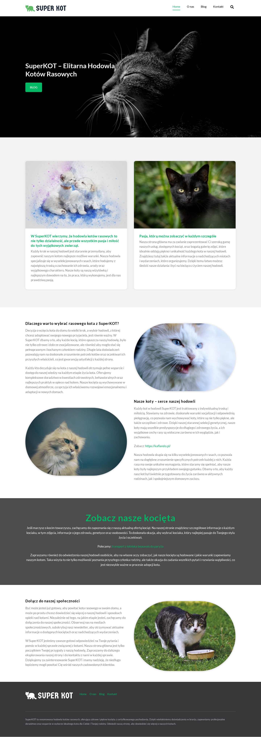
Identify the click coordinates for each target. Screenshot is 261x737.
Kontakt (218, 6)
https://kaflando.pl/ (158, 446)
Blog (203, 6)
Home (176, 6)
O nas (190, 6)
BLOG (34, 87)
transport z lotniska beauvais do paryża (137, 546)
